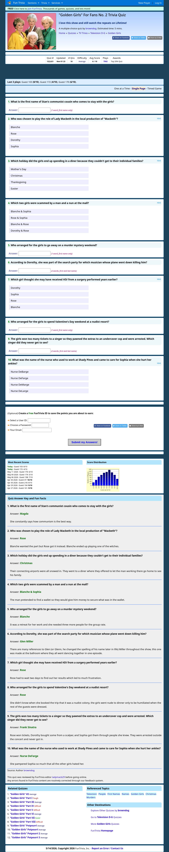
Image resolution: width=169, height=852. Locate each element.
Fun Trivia (16, 3)
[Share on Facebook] (121, 38)
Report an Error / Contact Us (107, 848)
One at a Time (122, 88)
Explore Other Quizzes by (110, 810)
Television (91, 793)
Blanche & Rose (20, 224)
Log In (158, 2)
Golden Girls (137, 793)
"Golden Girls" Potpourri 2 (25, 833)
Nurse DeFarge (19, 378)
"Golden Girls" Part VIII (23, 821)
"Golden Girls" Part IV (22, 805)
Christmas (17, 175)
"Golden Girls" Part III (22, 801)
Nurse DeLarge (19, 391)
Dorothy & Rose (20, 230)
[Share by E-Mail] (154, 38)
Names (125, 793)
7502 (105, 61)
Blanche (15, 127)
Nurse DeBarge (20, 371)
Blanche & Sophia (21, 211)
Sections (32, 2)
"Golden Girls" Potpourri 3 (25, 837)
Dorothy (15, 139)
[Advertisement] (84, 71)
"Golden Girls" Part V (21, 809)
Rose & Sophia (19, 217)
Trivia (44, 2)
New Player (144, 2)
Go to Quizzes (106, 817)
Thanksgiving (18, 182)
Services (56, 2)
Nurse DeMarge (20, 384)
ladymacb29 (58, 777)
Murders (90, 797)
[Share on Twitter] (138, 38)
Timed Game (154, 88)
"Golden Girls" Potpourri (23, 825)
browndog (91, 28)
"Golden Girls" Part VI (22, 813)
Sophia (15, 146)
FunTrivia (102, 830)
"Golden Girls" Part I (21, 798)
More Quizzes (105, 823)
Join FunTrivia (35, 8)
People (102, 793)
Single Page (138, 88)
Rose (13, 133)
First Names (113, 793)
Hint (159, 118)
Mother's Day (18, 169)
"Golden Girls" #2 (19, 794)
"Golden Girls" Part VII (22, 817)
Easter (14, 188)
